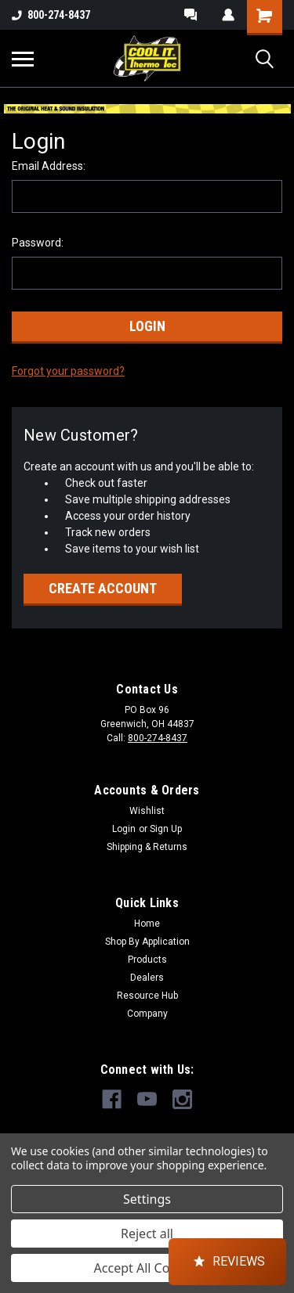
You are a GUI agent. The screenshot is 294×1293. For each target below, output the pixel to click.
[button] (227, 1261)
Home (147, 923)
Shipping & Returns (147, 846)
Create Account (103, 588)
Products (147, 959)
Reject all (147, 1233)
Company (147, 1013)
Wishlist (147, 810)
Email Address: (48, 166)
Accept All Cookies (147, 1268)
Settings (147, 1199)
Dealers (147, 977)
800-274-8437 (51, 15)
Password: (38, 242)
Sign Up (166, 828)
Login (124, 828)
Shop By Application (147, 941)
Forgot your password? (68, 371)
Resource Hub (147, 995)
